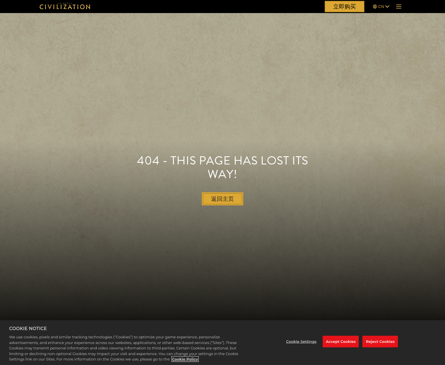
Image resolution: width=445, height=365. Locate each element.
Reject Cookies (380, 341)
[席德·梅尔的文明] (65, 7)
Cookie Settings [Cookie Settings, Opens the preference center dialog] (301, 341)
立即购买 (344, 6)
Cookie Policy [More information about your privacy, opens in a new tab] (185, 359)
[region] (222, 342)
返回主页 (222, 199)
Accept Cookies (341, 341)
